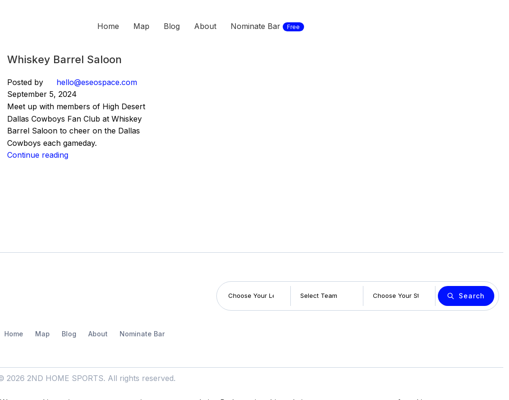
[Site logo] (33, 25)
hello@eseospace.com (96, 82)
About (98, 334)
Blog (69, 334)
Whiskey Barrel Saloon (64, 59)
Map (42, 334)
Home (13, 334)
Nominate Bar (142, 334)
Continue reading (37, 155)
